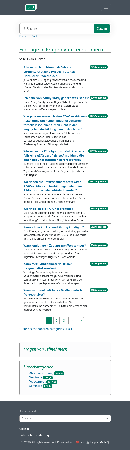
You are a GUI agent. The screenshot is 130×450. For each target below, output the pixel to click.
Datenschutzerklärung (34, 435)
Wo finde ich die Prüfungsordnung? (48, 209)
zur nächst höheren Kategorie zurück (47, 329)
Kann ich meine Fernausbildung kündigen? (54, 227)
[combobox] (65, 28)
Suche (102, 28)
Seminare (35, 386)
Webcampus (37, 381)
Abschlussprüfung (41, 373)
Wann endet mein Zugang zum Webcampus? (55, 245)
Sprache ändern (29, 411)
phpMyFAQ (101, 442)
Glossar (24, 429)
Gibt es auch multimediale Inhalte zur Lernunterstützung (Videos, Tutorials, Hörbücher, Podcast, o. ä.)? (50, 71)
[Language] (65, 418)
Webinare (35, 377)
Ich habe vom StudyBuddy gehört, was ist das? (56, 98)
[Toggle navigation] (106, 7)
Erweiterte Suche (29, 36)
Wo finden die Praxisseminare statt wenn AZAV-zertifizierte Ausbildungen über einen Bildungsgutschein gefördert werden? (54, 186)
